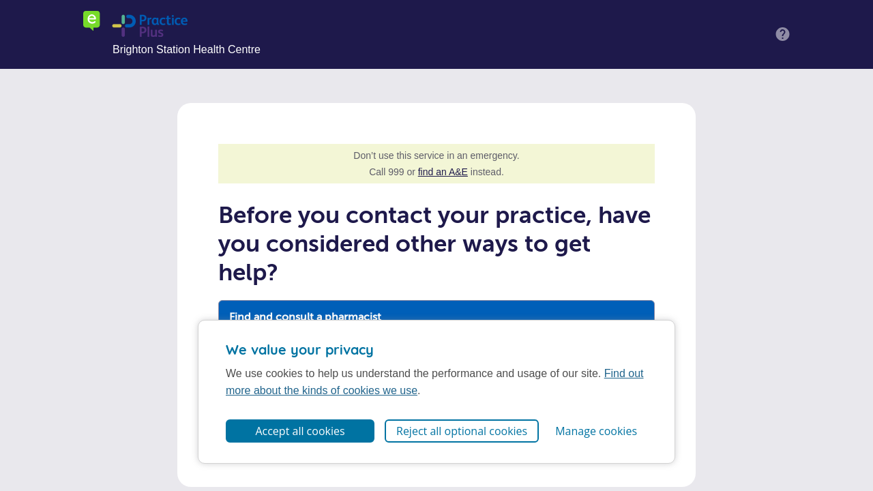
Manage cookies (596, 430)
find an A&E (443, 171)
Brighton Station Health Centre (187, 49)
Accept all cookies (299, 430)
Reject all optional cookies (461, 430)
